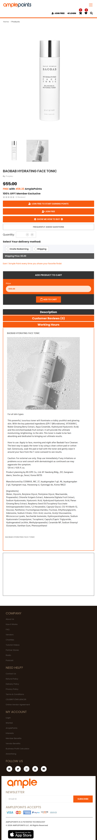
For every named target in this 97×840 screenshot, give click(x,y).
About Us (10, 619)
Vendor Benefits (13, 743)
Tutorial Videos (13, 645)
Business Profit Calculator (17, 748)
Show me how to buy (48, 219)
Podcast (9, 660)
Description (48, 312)
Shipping (41, 249)
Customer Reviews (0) (48, 318)
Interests (10, 733)
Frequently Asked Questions (48, 226)
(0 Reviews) (20, 197)
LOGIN (71, 13)
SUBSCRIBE (82, 799)
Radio (8, 655)
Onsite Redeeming (19, 249)
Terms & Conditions (15, 694)
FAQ (7, 629)
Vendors (9, 634)
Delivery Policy (12, 684)
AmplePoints (11, 728)
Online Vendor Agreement (18, 704)
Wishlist (9, 723)
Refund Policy (12, 678)
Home (6, 21)
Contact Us (11, 673)
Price (8, 283)
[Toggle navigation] (91, 5)
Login (8, 717)
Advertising (11, 753)
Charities (10, 639)
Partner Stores (12, 650)
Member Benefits (13, 738)
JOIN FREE (58, 13)
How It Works (12, 624)
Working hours (48, 325)
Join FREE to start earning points (49, 203)
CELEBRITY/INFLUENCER (16, 699)
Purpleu (9, 176)
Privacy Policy (12, 689)
